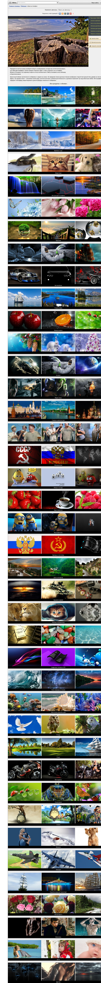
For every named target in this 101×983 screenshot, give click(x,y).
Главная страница (14, 6)
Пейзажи (23, 6)
